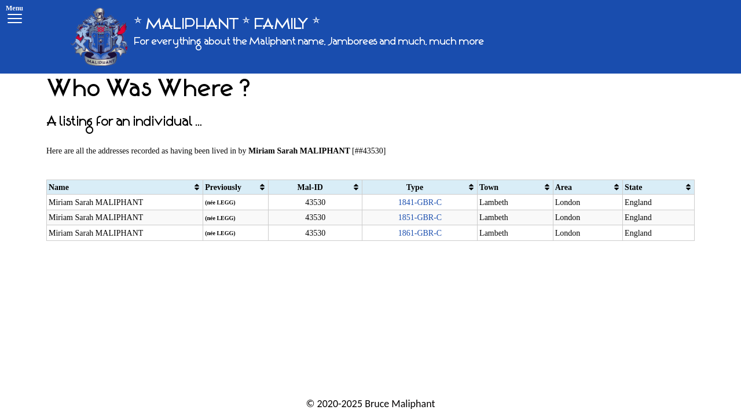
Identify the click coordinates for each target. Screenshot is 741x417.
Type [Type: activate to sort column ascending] (414, 187)
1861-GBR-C (420, 233)
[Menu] (14, 16)
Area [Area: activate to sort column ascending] (563, 187)
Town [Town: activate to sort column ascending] (488, 187)
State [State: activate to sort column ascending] (633, 187)
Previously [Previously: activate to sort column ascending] (223, 187)
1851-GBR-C (420, 217)
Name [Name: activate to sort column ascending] (59, 187)
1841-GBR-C (420, 202)
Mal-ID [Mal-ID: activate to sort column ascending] (310, 187)
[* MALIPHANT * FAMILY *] (277, 37)
